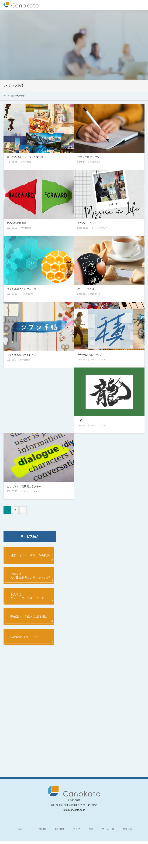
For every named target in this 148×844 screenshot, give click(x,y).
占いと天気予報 (86, 289)
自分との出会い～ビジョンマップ (25, 157)
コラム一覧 (108, 831)
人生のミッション (87, 223)
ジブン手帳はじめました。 (21, 355)
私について (95, 294)
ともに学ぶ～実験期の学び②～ (24, 486)
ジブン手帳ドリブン (88, 157)
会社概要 (59, 831)
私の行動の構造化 (16, 223)
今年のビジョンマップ (89, 354)
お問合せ (127, 831)
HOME (19, 831)
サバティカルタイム (30, 491)
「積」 (81, 420)
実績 (91, 831)
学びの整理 (26, 162)
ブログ (76, 831)
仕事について (27, 294)
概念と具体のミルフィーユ (21, 289)
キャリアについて (99, 228)
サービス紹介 (39, 831)
